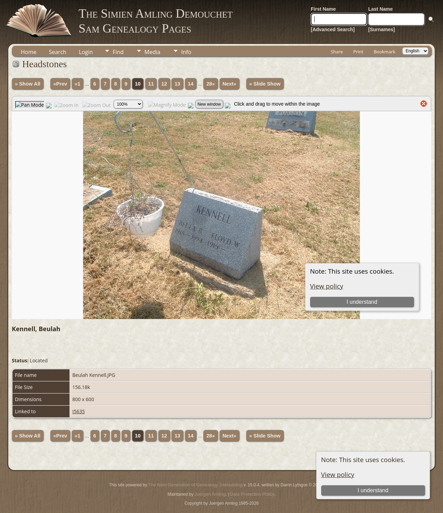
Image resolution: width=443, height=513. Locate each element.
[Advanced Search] (333, 29)
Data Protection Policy (252, 494)
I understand (373, 490)
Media (152, 52)
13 (177, 84)
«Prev (60, 84)
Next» (229, 84)
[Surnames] (381, 29)
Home (28, 52)
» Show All (27, 84)
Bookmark (384, 51)
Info (186, 52)
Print (358, 51)
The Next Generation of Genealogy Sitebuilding (195, 484)
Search (57, 52)
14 (190, 84)
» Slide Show (264, 84)
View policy (337, 474)
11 (151, 84)
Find (118, 52)
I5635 (78, 411)
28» (210, 84)
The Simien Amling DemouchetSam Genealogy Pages (156, 21)
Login (86, 52)
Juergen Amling (210, 494)
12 (164, 84)
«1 (77, 84)
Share (337, 51)
